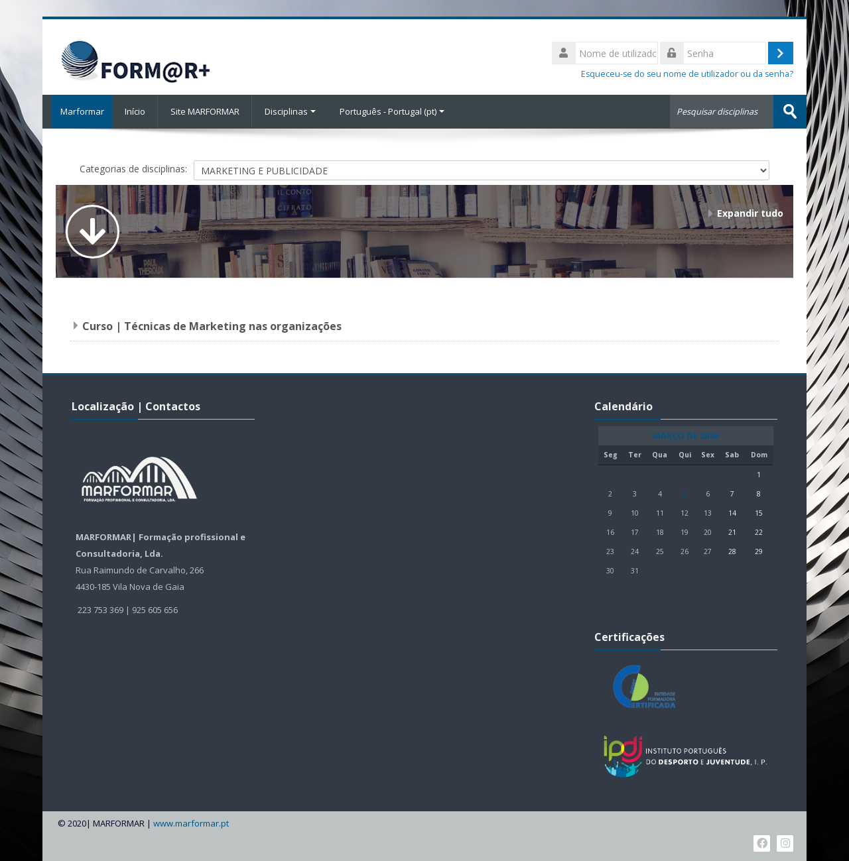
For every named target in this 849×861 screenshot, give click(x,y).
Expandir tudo (750, 212)
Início (135, 111)
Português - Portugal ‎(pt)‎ (392, 111)
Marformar (77, 111)
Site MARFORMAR (204, 111)
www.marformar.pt (191, 823)
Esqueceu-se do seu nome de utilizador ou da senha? (687, 74)
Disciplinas (290, 111)
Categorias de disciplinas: (133, 168)
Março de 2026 (685, 435)
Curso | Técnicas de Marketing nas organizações (212, 325)
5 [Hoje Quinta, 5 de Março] (684, 493)
